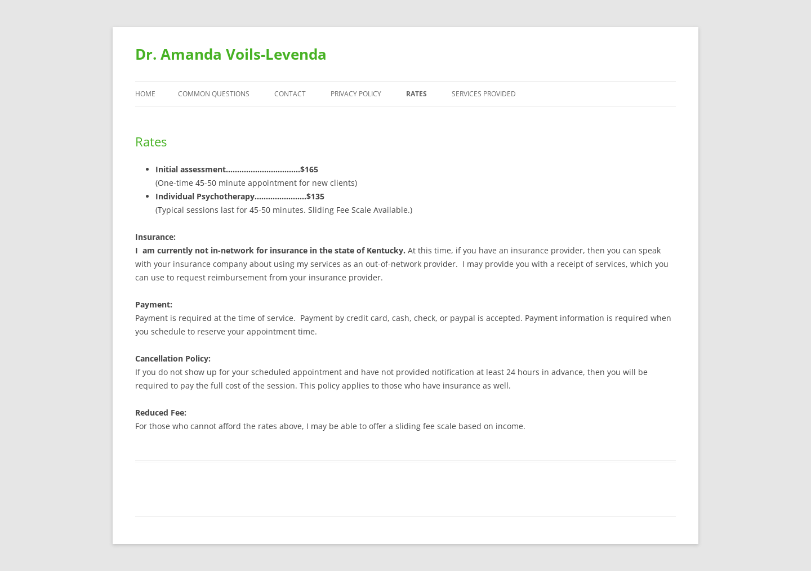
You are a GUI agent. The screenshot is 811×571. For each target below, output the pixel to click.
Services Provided (484, 94)
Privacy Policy (356, 94)
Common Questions (213, 94)
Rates (416, 94)
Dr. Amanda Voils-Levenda (231, 54)
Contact (290, 94)
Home (145, 94)
